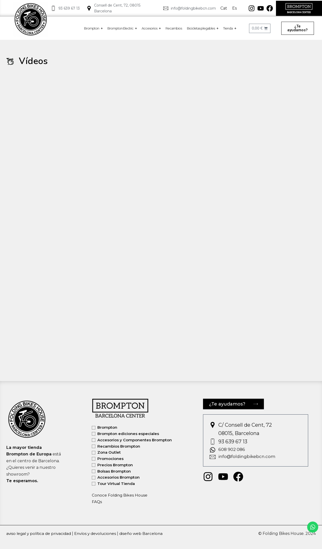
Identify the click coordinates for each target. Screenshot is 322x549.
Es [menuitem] (234, 8)
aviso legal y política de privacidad (40, 533)
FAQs (97, 501)
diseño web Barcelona (147, 533)
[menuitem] (224, 8)
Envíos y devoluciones (99, 533)
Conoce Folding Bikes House (120, 495)
